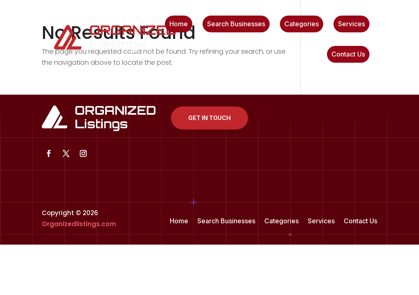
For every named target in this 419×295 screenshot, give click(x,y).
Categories (301, 24)
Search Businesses (236, 24)
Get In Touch (209, 117)
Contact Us (348, 54)
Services (351, 24)
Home (178, 24)
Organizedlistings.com (79, 224)
